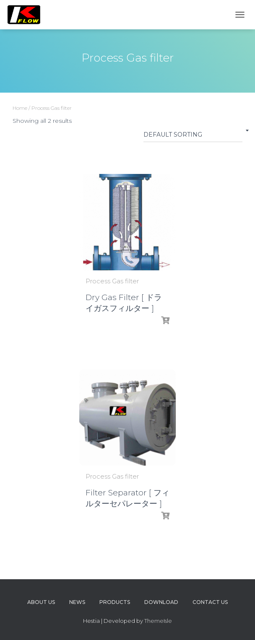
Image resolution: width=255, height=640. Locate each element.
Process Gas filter (112, 281)
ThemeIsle (158, 620)
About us (41, 602)
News (77, 602)
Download (161, 602)
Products (114, 602)
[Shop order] (192, 136)
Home (20, 108)
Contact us (210, 602)
